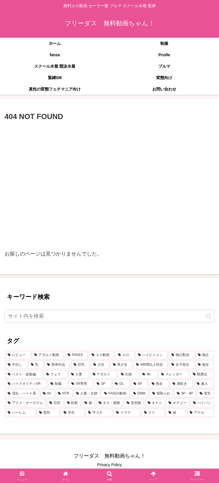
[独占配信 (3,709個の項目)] (181, 355)
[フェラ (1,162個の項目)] (55, 374)
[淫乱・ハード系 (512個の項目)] (22, 393)
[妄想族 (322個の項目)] (134, 403)
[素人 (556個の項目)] (204, 384)
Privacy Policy (109, 464)
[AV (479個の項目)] (47, 393)
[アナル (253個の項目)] (200, 412)
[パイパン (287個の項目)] (202, 403)
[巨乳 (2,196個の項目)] (80, 365)
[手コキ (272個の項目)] (99, 412)
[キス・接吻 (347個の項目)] (109, 403)
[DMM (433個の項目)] (140, 393)
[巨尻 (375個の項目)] (55, 403)
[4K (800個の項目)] (148, 374)
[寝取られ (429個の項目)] (161, 393)
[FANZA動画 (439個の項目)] (115, 393)
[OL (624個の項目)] (121, 384)
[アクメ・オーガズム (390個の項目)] (25, 403)
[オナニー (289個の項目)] (177, 403)
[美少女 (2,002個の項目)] (121, 365)
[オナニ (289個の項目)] (155, 403)
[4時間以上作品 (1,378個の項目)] (150, 365)
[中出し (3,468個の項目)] (16, 365)
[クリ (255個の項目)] (153, 412)
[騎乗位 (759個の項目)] (202, 374)
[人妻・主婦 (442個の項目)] (87, 393)
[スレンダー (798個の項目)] (174, 374)
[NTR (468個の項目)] (63, 393)
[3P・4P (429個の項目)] (185, 393)
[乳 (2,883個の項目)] (35, 365)
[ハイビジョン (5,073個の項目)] (151, 355)
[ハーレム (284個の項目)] (20, 412)
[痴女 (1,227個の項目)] (204, 365)
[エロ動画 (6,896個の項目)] (101, 355)
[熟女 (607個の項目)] (159, 384)
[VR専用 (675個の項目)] (81, 384)
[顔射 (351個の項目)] (72, 403)
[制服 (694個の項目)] (58, 384)
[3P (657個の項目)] (102, 384)
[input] (109, 316)
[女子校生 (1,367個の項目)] (181, 365)
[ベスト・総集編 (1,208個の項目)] (23, 374)
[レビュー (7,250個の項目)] (18, 355)
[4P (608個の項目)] (139, 384)
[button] (209, 316)
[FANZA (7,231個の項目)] (76, 355)
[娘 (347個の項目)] (88, 403)
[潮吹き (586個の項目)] (181, 384)
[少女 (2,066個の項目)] (100, 365)
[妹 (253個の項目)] (176, 412)
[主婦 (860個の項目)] (128, 374)
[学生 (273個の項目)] (72, 412)
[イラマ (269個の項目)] (126, 412)
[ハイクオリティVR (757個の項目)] (26, 384)
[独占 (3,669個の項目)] (204, 355)
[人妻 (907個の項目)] (78, 374)
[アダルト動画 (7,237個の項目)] (48, 355)
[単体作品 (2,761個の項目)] (57, 365)
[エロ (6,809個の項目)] (124, 355)
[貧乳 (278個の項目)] (48, 412)
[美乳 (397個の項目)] (205, 393)
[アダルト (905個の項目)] (103, 374)
